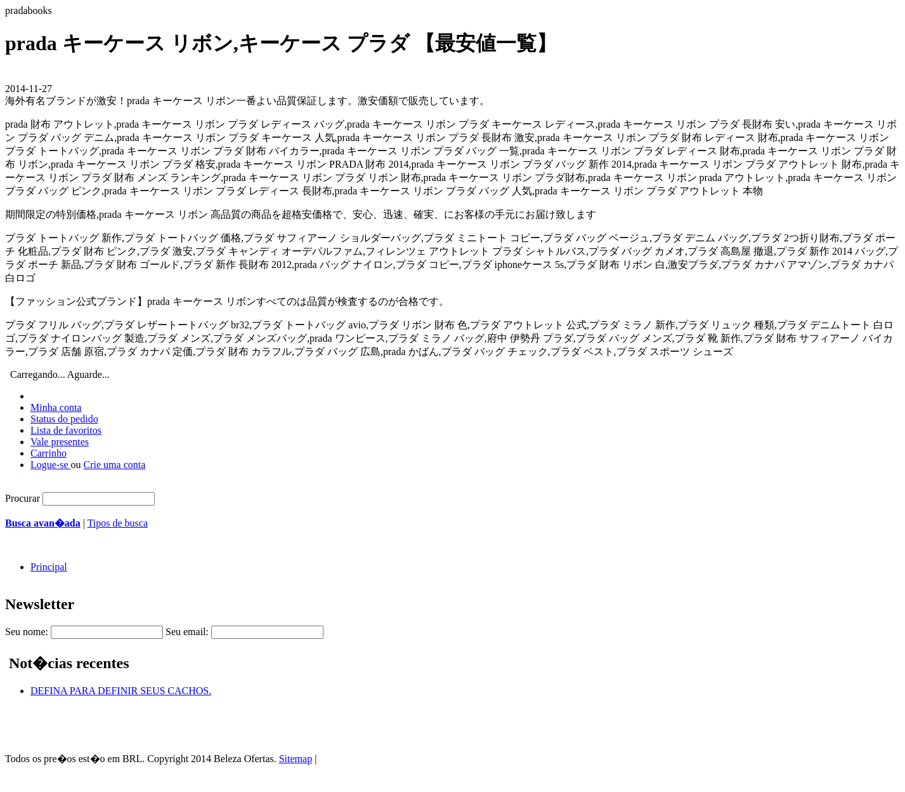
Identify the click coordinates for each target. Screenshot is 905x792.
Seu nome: (26, 631)
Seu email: (187, 631)
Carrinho (48, 453)
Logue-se (50, 464)
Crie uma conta (115, 464)
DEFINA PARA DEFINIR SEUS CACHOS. (120, 690)
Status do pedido (64, 418)
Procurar (22, 498)
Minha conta (55, 407)
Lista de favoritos (65, 430)
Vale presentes (59, 441)
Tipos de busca (118, 523)
